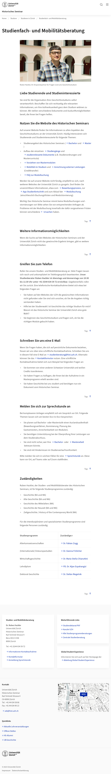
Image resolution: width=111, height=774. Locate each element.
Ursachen (48, 212)
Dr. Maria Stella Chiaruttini (75, 558)
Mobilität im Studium (36, 167)
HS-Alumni (8, 735)
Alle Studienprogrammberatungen (77, 633)
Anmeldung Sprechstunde (20, 660)
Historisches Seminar (12, 11)
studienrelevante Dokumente (40, 154)
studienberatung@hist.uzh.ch (63, 354)
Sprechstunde (74, 456)
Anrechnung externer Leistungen (69, 167)
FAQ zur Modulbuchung (38, 175)
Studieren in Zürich (28, 18)
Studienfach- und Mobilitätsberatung (52, 18)
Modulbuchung (73, 191)
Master (88, 143)
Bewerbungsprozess (71, 188)
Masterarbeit (78, 442)
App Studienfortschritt (33, 191)
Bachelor (73, 143)
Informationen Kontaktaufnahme (22, 651)
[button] (106, 686)
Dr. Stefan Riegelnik (72, 574)
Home (4, 18)
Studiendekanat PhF (71, 625)
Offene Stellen (10, 731)
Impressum (6, 770)
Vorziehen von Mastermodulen (41, 162)
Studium (13, 18)
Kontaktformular (45, 358)
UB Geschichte (10, 740)
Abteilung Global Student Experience (79, 660)
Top (87, 221)
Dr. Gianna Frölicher (72, 551)
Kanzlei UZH (68, 629)
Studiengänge (53, 151)
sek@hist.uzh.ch (11, 711)
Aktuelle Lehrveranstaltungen (16, 726)
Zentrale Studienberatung (74, 637)
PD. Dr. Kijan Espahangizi (74, 566)
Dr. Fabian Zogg (70, 543)
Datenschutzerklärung (20, 770)
